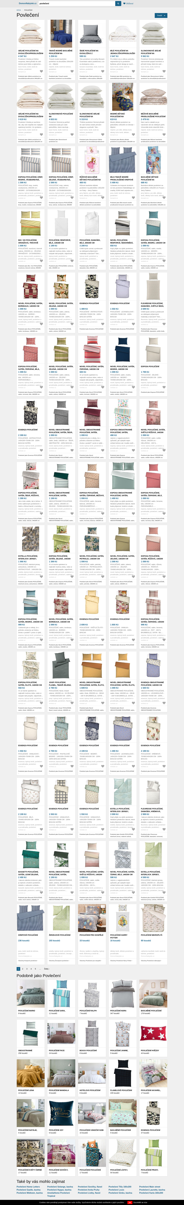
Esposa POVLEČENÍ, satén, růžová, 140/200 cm (152, 558)
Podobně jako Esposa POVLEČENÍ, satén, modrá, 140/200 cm (152, 267)
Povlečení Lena (26, 1090)
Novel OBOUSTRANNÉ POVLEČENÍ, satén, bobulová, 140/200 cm (90, 432)
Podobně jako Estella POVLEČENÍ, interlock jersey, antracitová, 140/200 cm (30, 584)
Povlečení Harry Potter (118, 936)
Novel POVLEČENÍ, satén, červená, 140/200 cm (92, 367)
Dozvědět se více (140, 1202)
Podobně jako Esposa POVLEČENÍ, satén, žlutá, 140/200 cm (30, 709)
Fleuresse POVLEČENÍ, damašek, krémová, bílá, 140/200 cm (152, 811)
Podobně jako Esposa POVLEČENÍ (152, 392)
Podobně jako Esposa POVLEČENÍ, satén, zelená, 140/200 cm (60, 583)
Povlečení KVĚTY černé (30, 1170)
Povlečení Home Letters (28, 1187)
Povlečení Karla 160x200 (151, 1193)
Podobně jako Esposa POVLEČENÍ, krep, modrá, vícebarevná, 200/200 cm (30, 205)
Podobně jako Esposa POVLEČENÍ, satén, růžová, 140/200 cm (152, 583)
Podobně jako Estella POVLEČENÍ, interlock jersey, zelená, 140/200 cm (152, 898)
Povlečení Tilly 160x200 (120, 1187)
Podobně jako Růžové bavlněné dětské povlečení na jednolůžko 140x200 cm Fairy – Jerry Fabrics (91, 205)
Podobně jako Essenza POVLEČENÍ (91, 329)
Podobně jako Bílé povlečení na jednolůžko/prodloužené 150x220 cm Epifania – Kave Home (122, 78)
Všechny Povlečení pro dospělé (90, 960)
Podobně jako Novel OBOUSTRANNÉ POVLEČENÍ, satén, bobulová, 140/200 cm (92, 457)
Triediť (159, 15)
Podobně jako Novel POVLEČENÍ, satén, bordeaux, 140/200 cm (29, 330)
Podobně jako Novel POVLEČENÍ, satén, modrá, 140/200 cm (121, 393)
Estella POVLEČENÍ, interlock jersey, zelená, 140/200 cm (150, 874)
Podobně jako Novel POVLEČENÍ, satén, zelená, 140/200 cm (60, 330)
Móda (19, 10)
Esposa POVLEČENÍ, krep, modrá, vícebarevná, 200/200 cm (30, 179)
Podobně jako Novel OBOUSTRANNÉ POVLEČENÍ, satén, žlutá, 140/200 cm (122, 710)
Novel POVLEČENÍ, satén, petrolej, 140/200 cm (92, 557)
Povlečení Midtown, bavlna (30, 1193)
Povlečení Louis (116, 1190)
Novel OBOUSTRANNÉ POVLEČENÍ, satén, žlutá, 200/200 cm (92, 685)
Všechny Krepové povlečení (27, 960)
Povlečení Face (57, 1050)
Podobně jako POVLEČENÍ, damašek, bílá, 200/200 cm (89, 267)
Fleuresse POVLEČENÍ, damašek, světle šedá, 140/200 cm (152, 306)
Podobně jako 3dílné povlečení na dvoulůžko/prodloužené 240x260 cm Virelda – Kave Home (30, 78)
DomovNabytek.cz (28, 3)
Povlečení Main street (149, 1187)
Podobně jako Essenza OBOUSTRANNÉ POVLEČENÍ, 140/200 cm (151, 710)
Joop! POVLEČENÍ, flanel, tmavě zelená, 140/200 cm (60, 685)
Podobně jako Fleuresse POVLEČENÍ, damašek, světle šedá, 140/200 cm (153, 331)
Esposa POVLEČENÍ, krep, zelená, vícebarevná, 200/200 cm (61, 179)
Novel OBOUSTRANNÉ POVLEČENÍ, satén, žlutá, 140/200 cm (122, 685)
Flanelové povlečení (121, 1090)
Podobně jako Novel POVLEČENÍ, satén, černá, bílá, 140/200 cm (121, 898)
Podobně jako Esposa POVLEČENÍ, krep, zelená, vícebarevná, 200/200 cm (60, 205)
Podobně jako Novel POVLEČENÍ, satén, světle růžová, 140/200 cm (152, 456)
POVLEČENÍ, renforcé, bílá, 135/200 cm (60, 241)
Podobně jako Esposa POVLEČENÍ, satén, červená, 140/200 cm (152, 646)
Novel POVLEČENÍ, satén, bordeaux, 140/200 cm (30, 304)
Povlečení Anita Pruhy (88, 1190)
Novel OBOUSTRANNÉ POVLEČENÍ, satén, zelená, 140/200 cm (59, 495)
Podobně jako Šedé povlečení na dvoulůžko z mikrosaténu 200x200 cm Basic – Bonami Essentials (91, 78)
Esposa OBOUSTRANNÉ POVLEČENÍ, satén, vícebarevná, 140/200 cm (122, 432)
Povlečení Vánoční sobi (91, 1130)
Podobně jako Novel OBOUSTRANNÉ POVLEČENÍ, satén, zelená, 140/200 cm (61, 521)
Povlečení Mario (26, 1011)
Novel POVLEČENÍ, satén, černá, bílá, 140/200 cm (122, 873)
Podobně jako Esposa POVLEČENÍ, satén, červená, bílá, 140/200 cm (30, 393)
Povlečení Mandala (59, 1090)
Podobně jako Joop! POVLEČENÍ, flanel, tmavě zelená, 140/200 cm (60, 709)
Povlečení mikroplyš (151, 935)
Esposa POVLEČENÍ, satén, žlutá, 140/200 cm (30, 683)
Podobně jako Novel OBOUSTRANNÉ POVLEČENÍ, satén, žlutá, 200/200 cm (92, 710)
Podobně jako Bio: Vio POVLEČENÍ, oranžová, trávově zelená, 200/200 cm (30, 268)
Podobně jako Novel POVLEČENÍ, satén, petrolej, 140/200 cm (91, 583)
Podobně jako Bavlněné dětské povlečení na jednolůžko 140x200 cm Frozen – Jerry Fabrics (153, 205)
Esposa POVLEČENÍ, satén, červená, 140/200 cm (152, 622)
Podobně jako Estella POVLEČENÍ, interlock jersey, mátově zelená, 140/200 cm (121, 836)
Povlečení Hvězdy (150, 1050)
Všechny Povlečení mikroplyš (151, 960)
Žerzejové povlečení (59, 935)
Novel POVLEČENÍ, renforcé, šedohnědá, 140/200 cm (121, 243)
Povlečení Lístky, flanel (89, 1193)
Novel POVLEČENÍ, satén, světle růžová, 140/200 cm (153, 432)
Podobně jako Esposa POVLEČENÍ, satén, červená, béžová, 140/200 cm (91, 519)
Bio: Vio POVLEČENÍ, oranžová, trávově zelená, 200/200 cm (28, 243)
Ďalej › (46, 969)
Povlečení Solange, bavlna (60, 1187)
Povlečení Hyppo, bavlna (59, 1190)
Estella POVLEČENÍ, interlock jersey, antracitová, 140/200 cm (30, 558)
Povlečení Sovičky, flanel (90, 1187)
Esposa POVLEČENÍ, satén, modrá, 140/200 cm (153, 241)
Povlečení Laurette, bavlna (152, 1190)
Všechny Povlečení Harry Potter (120, 960)
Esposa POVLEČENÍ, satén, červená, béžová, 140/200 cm (92, 495)
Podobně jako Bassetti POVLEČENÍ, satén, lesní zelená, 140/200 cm (30, 898)
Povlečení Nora (118, 1011)
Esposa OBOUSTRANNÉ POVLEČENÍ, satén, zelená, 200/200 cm (121, 495)
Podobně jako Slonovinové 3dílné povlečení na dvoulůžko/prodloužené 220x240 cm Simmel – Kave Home (92, 142)
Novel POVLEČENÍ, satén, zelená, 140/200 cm (61, 304)
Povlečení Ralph (88, 1011)
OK (130, 1202)
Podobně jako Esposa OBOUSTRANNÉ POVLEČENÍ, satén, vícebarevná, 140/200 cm (122, 457)
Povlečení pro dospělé (91, 935)
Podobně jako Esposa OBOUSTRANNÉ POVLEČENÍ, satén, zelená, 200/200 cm (122, 521)
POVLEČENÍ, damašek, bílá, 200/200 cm (90, 241)
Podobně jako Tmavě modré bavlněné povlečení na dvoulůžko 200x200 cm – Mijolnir (60, 78)
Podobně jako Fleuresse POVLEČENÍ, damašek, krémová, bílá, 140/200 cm (152, 836)
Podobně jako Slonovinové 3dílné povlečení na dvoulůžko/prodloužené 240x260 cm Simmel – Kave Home (153, 78)
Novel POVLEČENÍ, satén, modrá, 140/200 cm (122, 367)
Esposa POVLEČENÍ (150, 366)
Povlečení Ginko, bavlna (120, 1193)
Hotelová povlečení (90, 1090)
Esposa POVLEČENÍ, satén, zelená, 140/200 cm (60, 558)
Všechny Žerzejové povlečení (58, 960)
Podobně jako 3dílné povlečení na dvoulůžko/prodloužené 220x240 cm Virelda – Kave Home (30, 142)
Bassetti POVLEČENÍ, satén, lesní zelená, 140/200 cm (28, 874)
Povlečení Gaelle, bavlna (29, 1190)
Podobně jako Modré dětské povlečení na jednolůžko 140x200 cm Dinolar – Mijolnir (122, 142)
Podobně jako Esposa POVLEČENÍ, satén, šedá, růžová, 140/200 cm (30, 519)
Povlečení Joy (56, 1130)
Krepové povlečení (28, 935)
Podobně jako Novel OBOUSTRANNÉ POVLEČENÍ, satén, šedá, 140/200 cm (61, 457)
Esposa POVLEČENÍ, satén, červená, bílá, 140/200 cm (29, 369)
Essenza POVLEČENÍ (89, 303)
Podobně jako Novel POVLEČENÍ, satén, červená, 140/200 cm (91, 393)
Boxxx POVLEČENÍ (88, 1050)
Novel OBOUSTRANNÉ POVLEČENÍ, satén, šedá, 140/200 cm (61, 432)
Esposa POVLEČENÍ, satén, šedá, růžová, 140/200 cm (28, 495)
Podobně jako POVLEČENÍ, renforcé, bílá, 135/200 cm (61, 267)
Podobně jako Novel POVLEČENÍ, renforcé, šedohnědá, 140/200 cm (121, 267)
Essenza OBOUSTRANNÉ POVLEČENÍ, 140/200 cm (152, 683)
